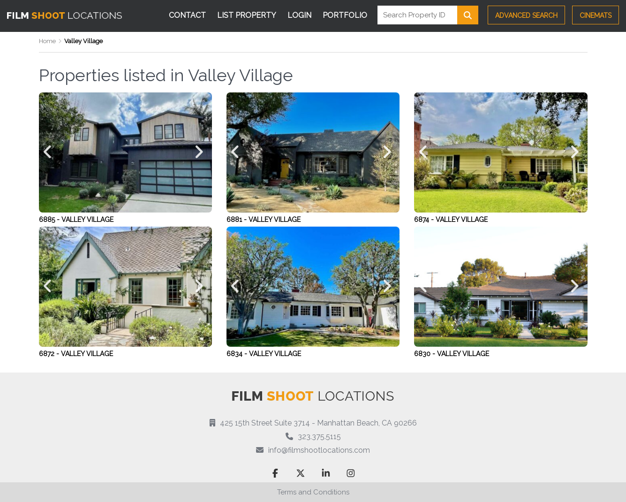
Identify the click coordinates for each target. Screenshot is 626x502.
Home (47, 41)
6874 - (425, 219)
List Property (246, 15)
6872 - (50, 353)
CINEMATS (595, 15)
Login (299, 15)
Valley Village (87, 219)
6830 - (425, 353)
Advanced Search (526, 15)
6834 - (237, 353)
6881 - (237, 219)
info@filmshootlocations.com (319, 450)
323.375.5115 (319, 436)
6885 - (50, 219)
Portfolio (345, 15)
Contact (187, 15)
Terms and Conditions (313, 492)
